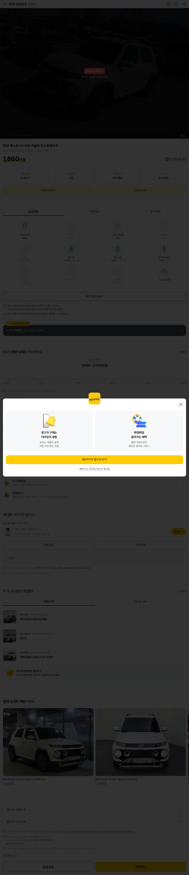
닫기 (181, 404)
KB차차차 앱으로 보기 (94, 459)
